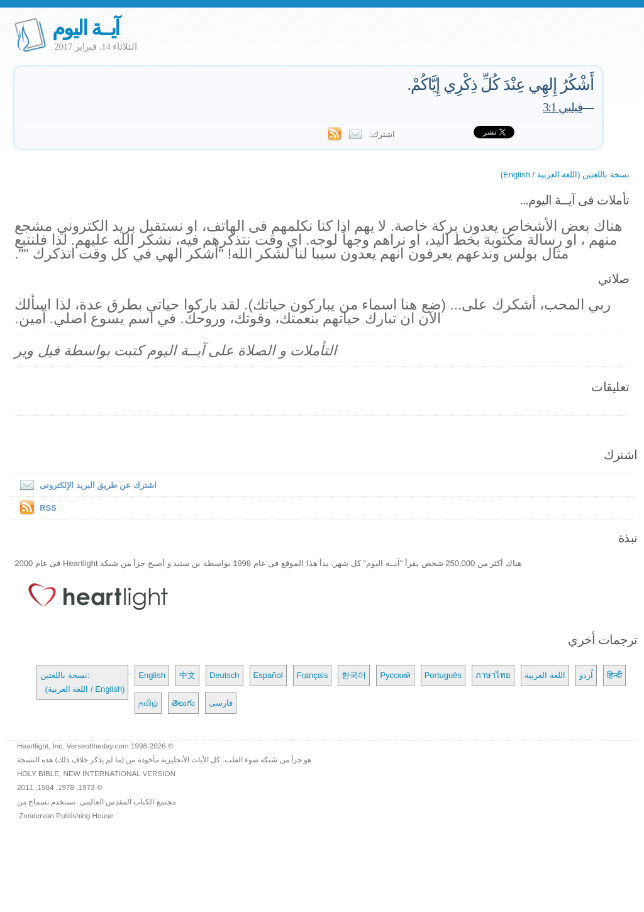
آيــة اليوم (85, 28)
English (151, 675)
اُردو (586, 675)
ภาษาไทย (493, 675)
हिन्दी (614, 675)
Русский (395, 675)
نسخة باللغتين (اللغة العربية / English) (565, 174)
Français (312, 675)
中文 (187, 675)
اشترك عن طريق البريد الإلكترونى (85, 485)
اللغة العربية (545, 675)
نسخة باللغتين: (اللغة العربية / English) (82, 682)
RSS (48, 508)
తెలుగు (183, 703)
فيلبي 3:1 (562, 107)
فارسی (221, 703)
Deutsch (224, 675)
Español (268, 675)
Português (443, 675)
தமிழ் (148, 703)
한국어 (353, 675)
